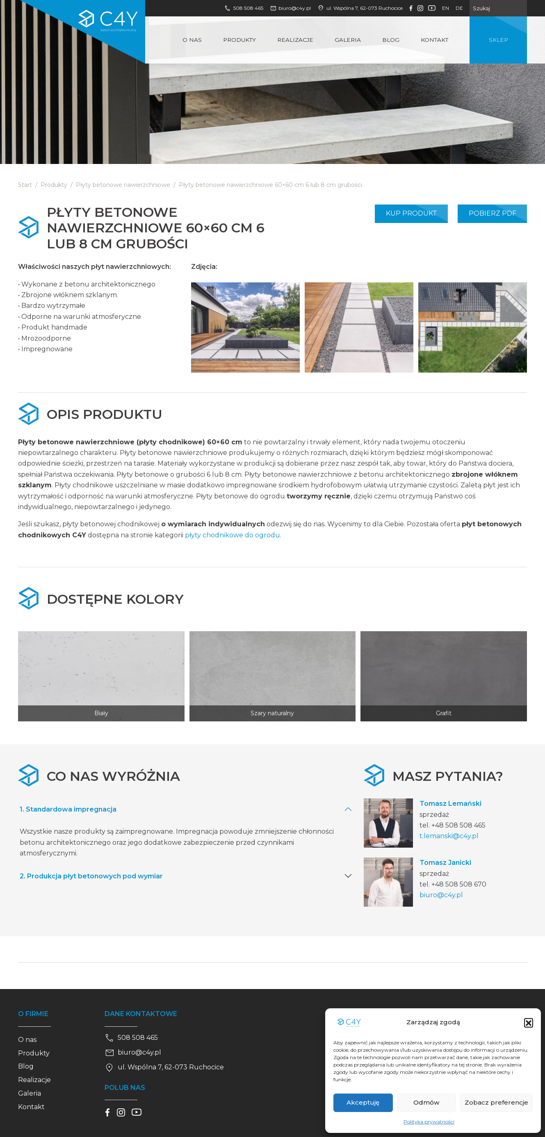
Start (25, 185)
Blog (390, 39)
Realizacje (295, 39)
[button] (528, 1023)
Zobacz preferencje (496, 1102)
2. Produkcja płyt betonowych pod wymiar (91, 876)
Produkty (239, 39)
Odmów (426, 1102)
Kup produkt (411, 213)
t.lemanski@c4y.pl (449, 836)
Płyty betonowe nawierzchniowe (123, 185)
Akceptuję (363, 1102)
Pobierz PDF (492, 213)
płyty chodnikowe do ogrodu (232, 535)
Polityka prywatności (429, 1122)
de (459, 8)
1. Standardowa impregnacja (68, 809)
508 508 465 (243, 8)
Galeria (348, 39)
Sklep (498, 39)
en (445, 8)
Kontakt (434, 39)
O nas (192, 39)
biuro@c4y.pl (290, 8)
